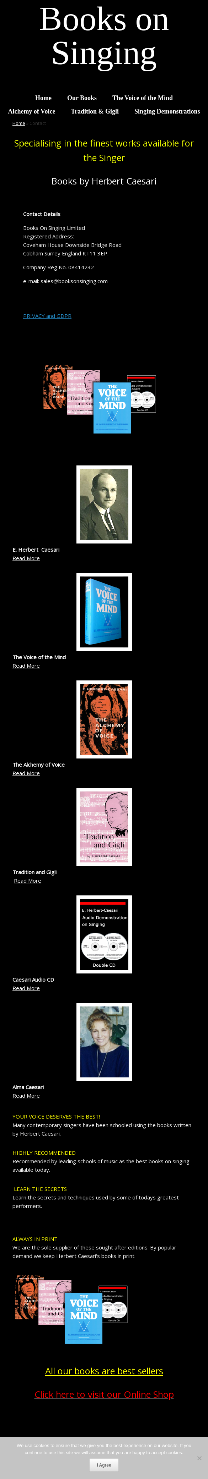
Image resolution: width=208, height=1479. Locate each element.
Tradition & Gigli (95, 111)
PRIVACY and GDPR (47, 315)
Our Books (82, 97)
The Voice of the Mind (142, 97)
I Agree (104, 1465)
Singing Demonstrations (167, 111)
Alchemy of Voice (31, 111)
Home (43, 97)
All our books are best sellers (104, 1371)
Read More (26, 558)
